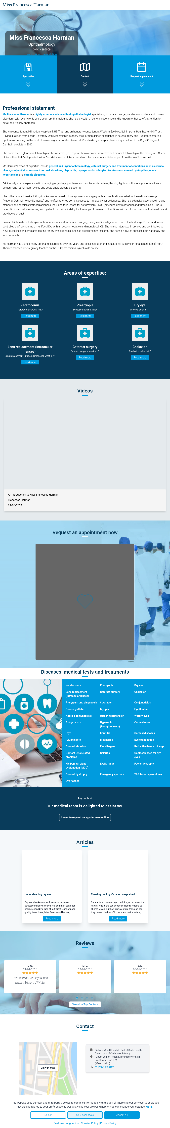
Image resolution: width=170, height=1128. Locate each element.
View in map (48, 1067)
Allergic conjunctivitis (79, 715)
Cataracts (106, 702)
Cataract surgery (110, 692)
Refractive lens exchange (149, 746)
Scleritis (105, 753)
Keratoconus (73, 685)
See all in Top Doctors (85, 1004)
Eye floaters (141, 709)
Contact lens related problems (78, 755)
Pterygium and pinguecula (81, 702)
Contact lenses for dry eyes (147, 755)
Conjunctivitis (142, 702)
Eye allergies (107, 746)
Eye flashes (72, 780)
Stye (68, 733)
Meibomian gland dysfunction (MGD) (77, 765)
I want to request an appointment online (85, 817)
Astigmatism (73, 722)
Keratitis (105, 733)
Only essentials (85, 1115)
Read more (30, 315)
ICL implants (73, 739)
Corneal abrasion (76, 746)
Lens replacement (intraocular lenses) (77, 693)
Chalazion (140, 692)
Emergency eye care (112, 774)
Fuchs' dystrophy (144, 763)
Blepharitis (106, 739)
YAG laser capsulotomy (148, 774)
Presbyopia (107, 685)
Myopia (104, 709)
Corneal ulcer (142, 722)
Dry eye (138, 685)
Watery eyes (141, 715)
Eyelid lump (107, 763)
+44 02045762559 (104, 1066)
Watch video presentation (42, 54)
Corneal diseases (144, 733)
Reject (48, 1115)
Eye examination (144, 739)
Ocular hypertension (112, 715)
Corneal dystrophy (76, 774)
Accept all (122, 1115)
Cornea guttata (75, 709)
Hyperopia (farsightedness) (110, 724)
